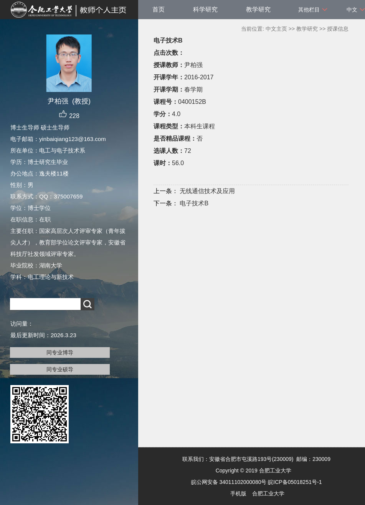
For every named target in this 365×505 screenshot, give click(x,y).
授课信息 (337, 29)
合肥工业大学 (268, 493)
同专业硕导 (59, 369)
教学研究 (258, 9)
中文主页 (276, 29)
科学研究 (205, 9)
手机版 (238, 493)
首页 (158, 9)
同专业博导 (59, 352)
